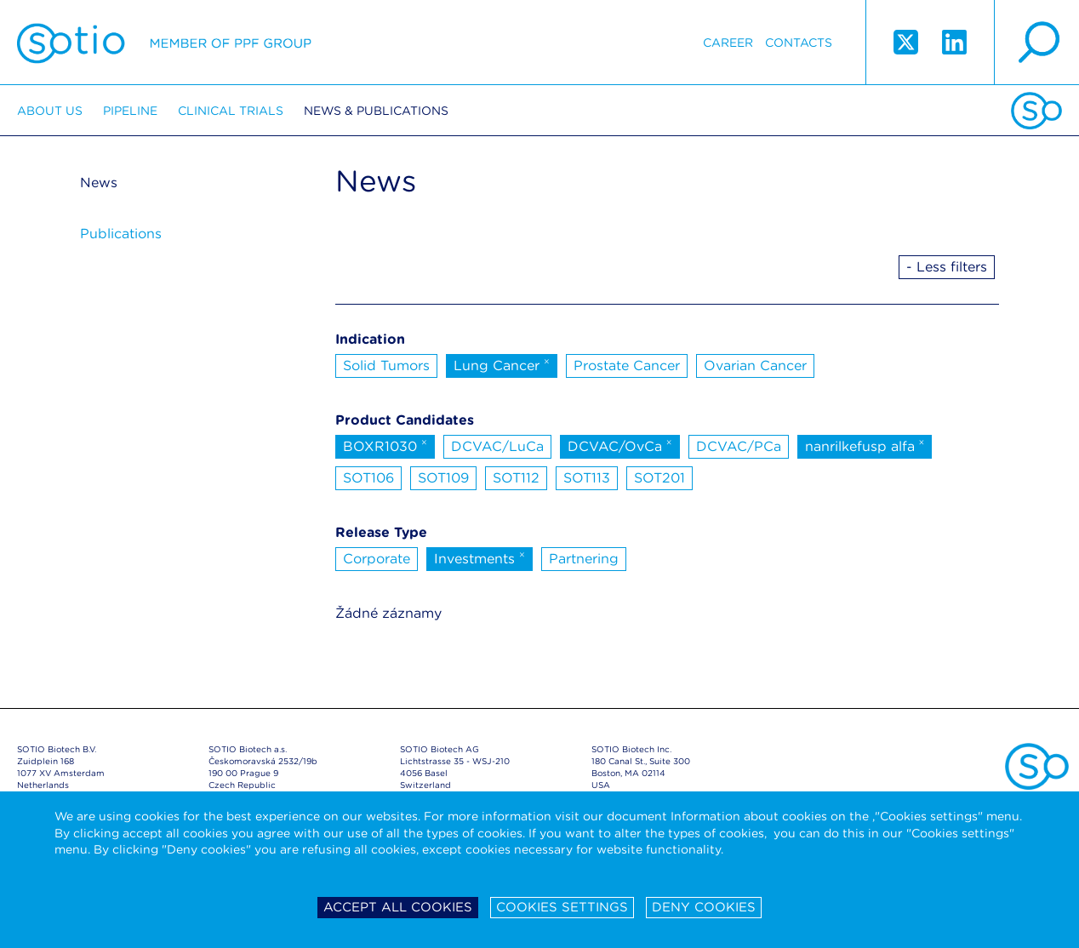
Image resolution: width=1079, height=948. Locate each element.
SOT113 (586, 478)
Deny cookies (704, 907)
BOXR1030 (385, 445)
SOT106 (368, 478)
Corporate (376, 559)
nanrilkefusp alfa (865, 445)
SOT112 (516, 478)
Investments (479, 557)
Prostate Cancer (627, 365)
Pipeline (130, 110)
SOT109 (443, 478)
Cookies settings (562, 907)
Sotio (164, 42)
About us (50, 110)
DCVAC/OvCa (620, 445)
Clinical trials (230, 110)
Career (728, 42)
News (98, 182)
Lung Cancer (502, 364)
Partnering (584, 559)
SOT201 (659, 478)
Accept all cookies (397, 907)
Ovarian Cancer (755, 365)
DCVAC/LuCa (497, 446)
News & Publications (376, 110)
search (1036, 42)
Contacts (798, 42)
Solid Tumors (386, 365)
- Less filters (946, 267)
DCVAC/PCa (738, 446)
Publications (121, 234)
